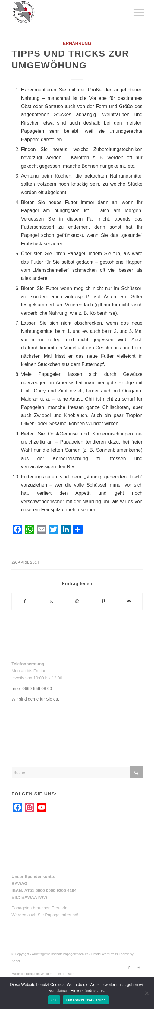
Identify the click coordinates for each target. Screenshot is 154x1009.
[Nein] (146, 993)
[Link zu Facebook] (129, 967)
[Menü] (134, 13)
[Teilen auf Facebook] (25, 601)
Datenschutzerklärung (85, 1000)
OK (54, 1000)
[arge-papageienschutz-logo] (63, 12)
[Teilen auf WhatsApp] (77, 601)
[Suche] (76, 772)
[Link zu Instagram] (138, 967)
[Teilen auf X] (51, 601)
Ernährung (77, 43)
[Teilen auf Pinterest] (103, 601)
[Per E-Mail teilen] (129, 601)
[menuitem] (134, 13)
